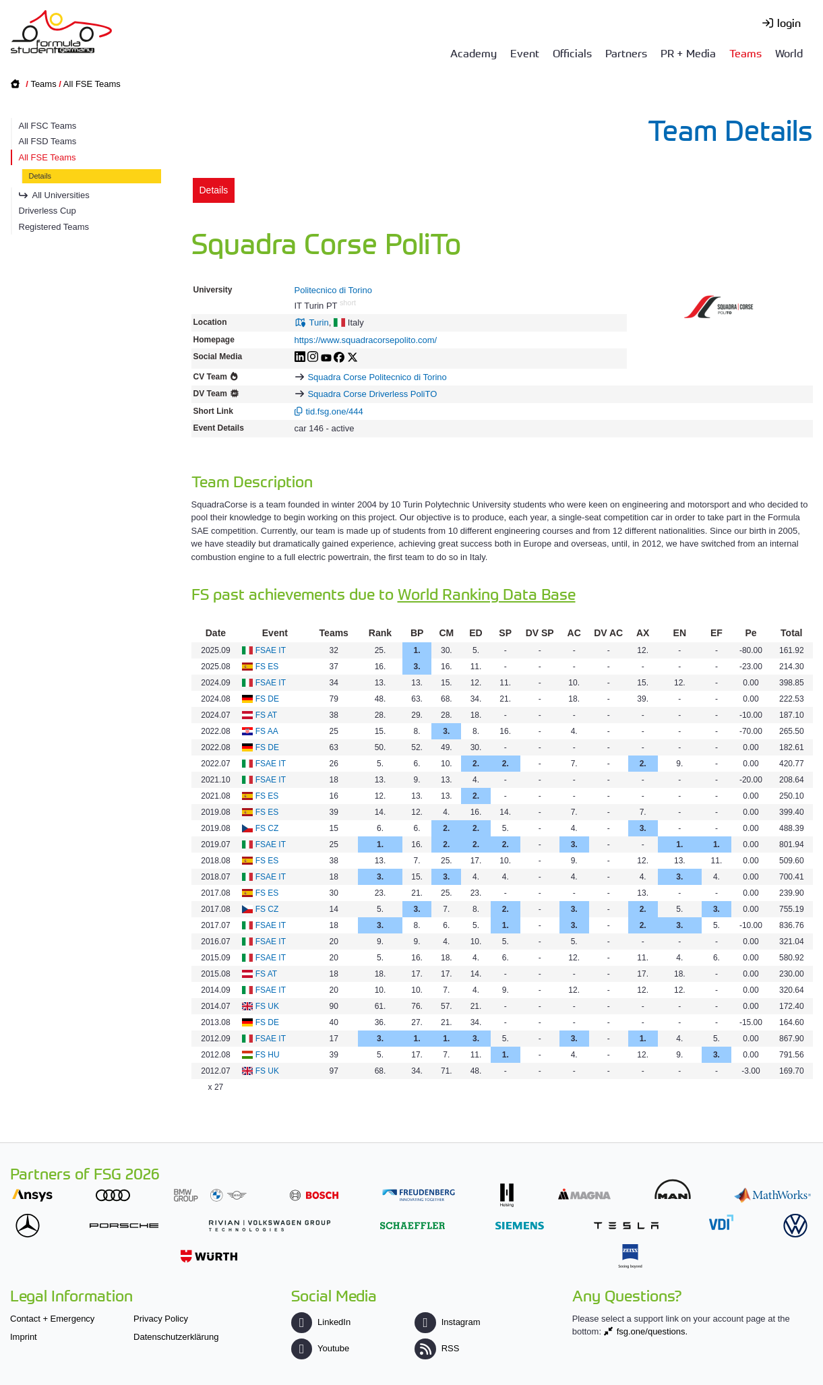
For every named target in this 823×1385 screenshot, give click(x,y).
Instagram (447, 1322)
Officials (572, 52)
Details (40, 176)
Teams (745, 52)
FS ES (267, 666)
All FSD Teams (48, 141)
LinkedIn (320, 1322)
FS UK (267, 1006)
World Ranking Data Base (487, 593)
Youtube (320, 1348)
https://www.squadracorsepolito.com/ (366, 340)
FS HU (267, 1054)
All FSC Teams (48, 126)
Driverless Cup (47, 211)
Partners (626, 52)
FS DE (267, 699)
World (789, 52)
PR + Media (688, 52)
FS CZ (267, 828)
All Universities (61, 195)
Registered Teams (54, 227)
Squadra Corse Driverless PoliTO (372, 394)
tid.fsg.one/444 (334, 411)
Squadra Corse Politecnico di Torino (376, 377)
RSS (437, 1348)
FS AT (266, 715)
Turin (319, 322)
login (789, 22)
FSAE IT (270, 650)
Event (524, 52)
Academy (473, 52)
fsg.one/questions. (652, 1331)
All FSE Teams (92, 84)
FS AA (266, 731)
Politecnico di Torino (333, 290)
